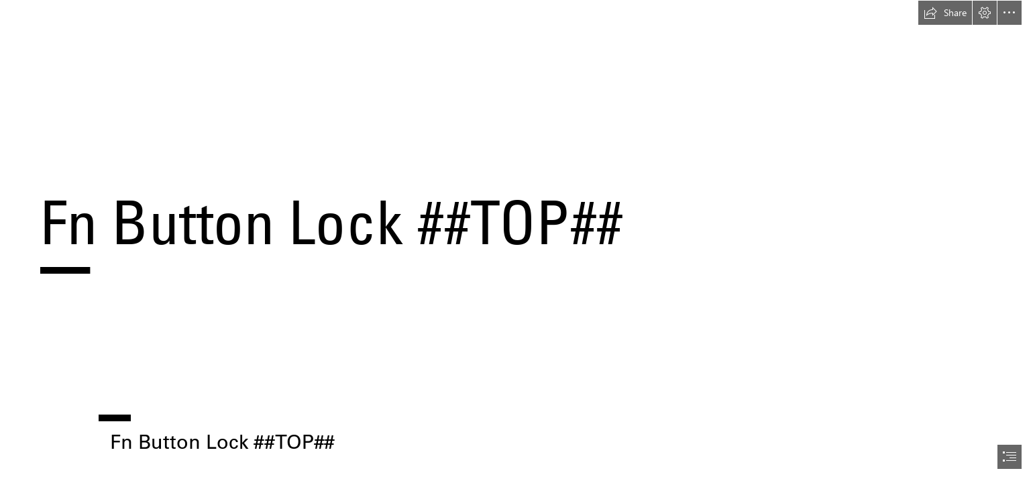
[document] (517, 241)
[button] (945, 13)
